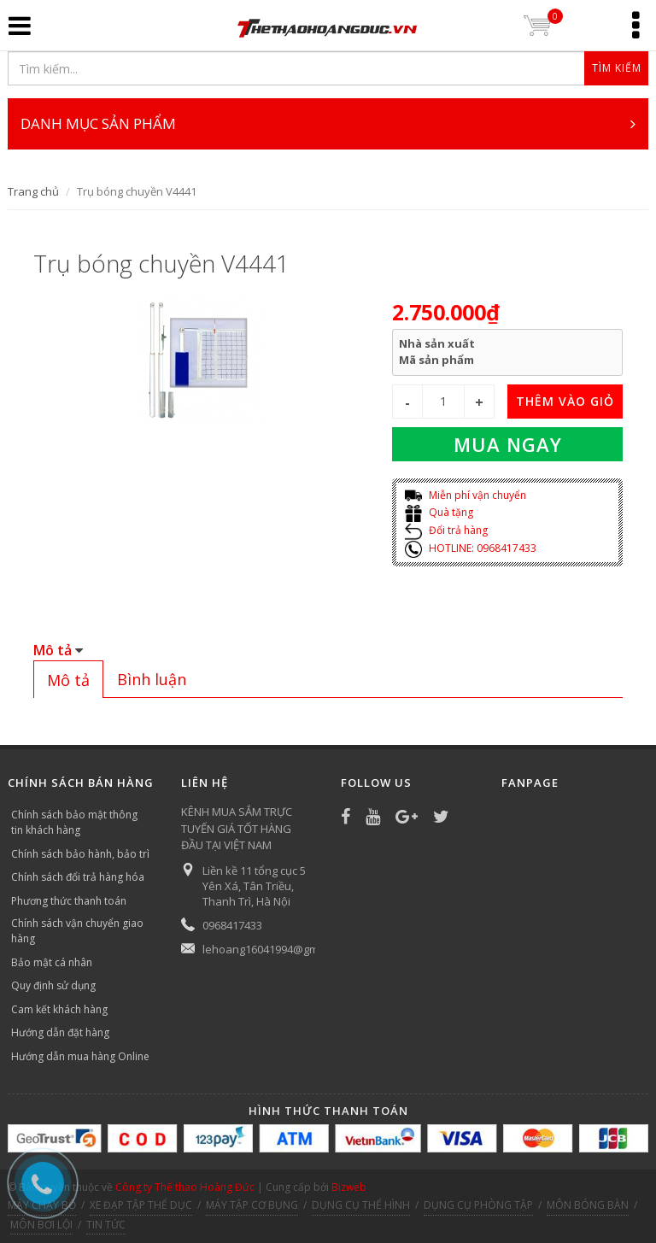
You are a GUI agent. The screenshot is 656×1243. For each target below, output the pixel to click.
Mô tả (52, 650)
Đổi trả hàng (446, 530)
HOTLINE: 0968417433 (470, 548)
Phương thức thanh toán (68, 901)
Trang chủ (33, 191)
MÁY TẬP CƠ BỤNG (252, 1205)
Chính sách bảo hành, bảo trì (80, 854)
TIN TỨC (106, 1224)
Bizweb (348, 1187)
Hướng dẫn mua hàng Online (80, 1056)
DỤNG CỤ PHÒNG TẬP (478, 1205)
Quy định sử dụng (53, 985)
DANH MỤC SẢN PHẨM (328, 124)
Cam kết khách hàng (59, 1009)
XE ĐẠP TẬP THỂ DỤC (141, 1205)
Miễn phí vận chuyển (465, 495)
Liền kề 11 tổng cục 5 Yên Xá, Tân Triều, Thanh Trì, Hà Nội (254, 886)
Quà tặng (439, 512)
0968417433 (232, 925)
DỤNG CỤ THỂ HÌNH (361, 1205)
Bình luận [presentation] (151, 679)
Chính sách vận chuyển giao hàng (77, 931)
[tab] (68, 679)
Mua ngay (508, 444)
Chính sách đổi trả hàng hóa (77, 877)
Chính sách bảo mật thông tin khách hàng (74, 822)
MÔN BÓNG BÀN (588, 1205)
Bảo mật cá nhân (51, 962)
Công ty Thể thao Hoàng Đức (185, 1187)
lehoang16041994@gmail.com (278, 949)
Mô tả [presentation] (68, 680)
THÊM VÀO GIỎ (565, 401)
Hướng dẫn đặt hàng (60, 1032)
